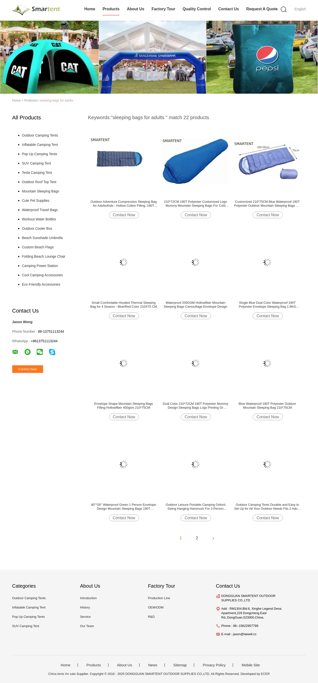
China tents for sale (62, 674)
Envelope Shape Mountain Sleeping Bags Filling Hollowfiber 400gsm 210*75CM (123, 405)
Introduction (88, 598)
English (300, 9)
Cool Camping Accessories (42, 275)
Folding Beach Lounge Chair (43, 256)
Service (85, 617)
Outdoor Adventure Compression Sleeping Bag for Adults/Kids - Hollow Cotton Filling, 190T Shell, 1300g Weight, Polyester (124, 204)
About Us (135, 9)
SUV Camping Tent (36, 163)
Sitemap (180, 665)
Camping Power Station (40, 266)
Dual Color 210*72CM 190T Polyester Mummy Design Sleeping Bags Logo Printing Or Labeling (195, 406)
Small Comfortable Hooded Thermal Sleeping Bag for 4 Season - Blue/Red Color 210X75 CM (123, 304)
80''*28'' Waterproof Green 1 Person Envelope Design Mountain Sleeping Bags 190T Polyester (123, 507)
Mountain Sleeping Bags (40, 191)
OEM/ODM (156, 607)
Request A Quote (262, 9)
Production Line (159, 598)
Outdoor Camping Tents (40, 135)
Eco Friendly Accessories (41, 284)
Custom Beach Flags (38, 247)
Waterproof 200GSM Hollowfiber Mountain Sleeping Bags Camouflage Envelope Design (195, 304)
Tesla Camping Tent (37, 173)
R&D (151, 617)
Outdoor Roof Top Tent (39, 182)
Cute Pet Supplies (35, 200)
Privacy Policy (214, 665)
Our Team (87, 626)
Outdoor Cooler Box (37, 228)
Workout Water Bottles (39, 219)
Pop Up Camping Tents (39, 154)
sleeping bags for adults (56, 100)
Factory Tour (163, 9)
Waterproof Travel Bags (40, 210)
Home (89, 9)
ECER (265, 674)
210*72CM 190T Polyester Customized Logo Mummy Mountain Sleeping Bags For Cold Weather (195, 204)
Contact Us (228, 9)
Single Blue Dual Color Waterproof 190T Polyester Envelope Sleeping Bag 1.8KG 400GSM (267, 305)
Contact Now (124, 215)
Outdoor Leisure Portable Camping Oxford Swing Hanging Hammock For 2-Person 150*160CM (195, 507)
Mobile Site (251, 665)
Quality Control (197, 9)
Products (111, 9)
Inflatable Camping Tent (40, 145)
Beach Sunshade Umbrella (42, 238)
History (85, 607)
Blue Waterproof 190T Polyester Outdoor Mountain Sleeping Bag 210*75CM (267, 405)
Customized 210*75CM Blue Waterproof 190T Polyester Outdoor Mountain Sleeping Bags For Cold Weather (267, 204)
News (152, 665)
